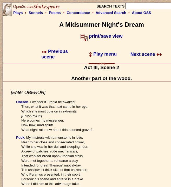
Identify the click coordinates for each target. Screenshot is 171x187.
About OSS (141, 13)
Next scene (146, 54)
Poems (55, 13)
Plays (18, 13)
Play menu (103, 54)
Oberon (22, 102)
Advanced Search (111, 13)
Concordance (78, 13)
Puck (20, 137)
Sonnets (36, 13)
